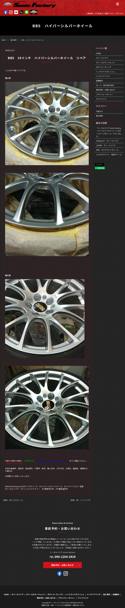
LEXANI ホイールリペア (106, 145)
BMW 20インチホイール (13, 500)
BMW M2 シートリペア (81, 500)
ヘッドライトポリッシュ (105, 71)
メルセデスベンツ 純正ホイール (109, 154)
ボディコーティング (103, 67)
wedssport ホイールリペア (107, 141)
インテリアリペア (103, 76)
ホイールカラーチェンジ (105, 62)
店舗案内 (99, 80)
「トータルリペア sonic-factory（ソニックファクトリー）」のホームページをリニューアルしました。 (109, 132)
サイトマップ (101, 99)
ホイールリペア (102, 58)
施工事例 (13, 40)
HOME (3, 40)
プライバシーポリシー (104, 94)
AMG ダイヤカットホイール (107, 150)
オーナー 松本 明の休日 (105, 85)
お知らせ (99, 111)
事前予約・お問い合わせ (105, 90)
